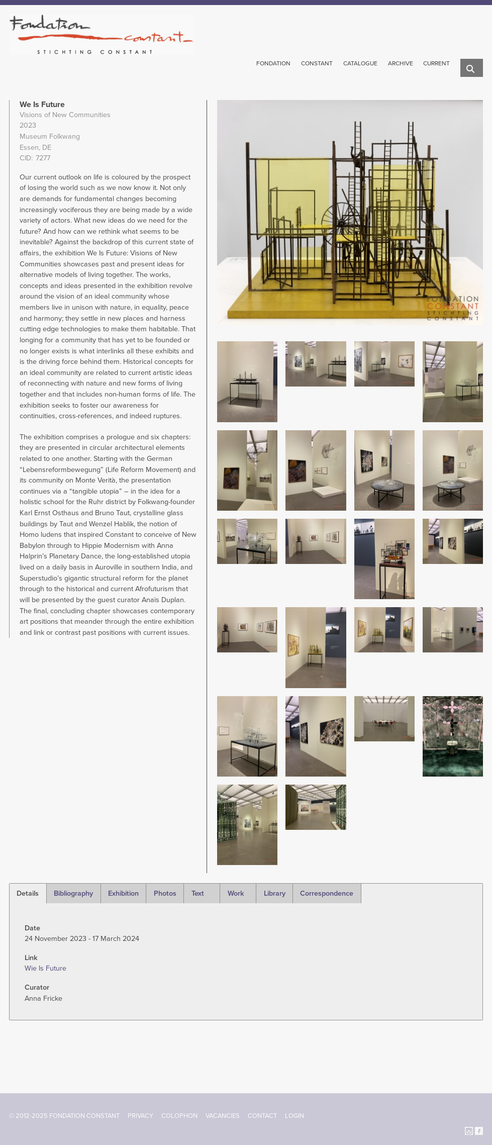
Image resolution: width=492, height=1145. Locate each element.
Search (471, 69)
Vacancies (223, 1116)
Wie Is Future (45, 968)
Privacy (140, 1116)
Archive (400, 63)
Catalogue (360, 63)
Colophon (179, 1116)
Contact (262, 1116)
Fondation (273, 63)
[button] (247, 381)
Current (436, 63)
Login (294, 1116)
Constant (317, 63)
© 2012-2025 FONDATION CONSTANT (64, 1116)
